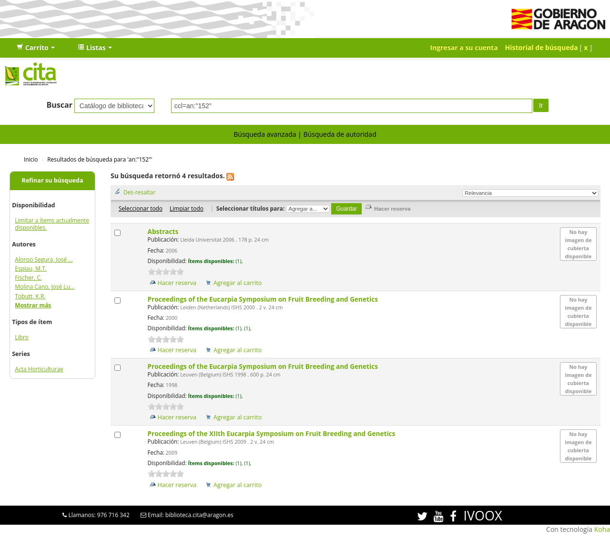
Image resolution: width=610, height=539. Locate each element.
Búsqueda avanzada (265, 134)
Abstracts (164, 231)
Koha (602, 529)
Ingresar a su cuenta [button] (464, 47)
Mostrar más (33, 305)
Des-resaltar (139, 192)
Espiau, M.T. (31, 268)
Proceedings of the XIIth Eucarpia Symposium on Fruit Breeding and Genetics (272, 433)
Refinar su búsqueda (52, 180)
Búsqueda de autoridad (339, 134)
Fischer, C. (28, 278)
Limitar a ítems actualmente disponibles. (52, 224)
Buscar (59, 105)
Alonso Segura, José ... (43, 259)
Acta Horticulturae (39, 369)
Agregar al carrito (238, 283)
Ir (541, 105)
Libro (22, 337)
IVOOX (482, 515)
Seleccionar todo (141, 208)
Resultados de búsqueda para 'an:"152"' (99, 159)
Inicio (31, 159)
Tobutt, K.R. (30, 296)
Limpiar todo (186, 208)
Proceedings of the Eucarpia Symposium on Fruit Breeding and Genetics (264, 299)
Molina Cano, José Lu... (44, 287)
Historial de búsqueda (541, 47)
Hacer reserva (177, 283)
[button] (36, 47)
